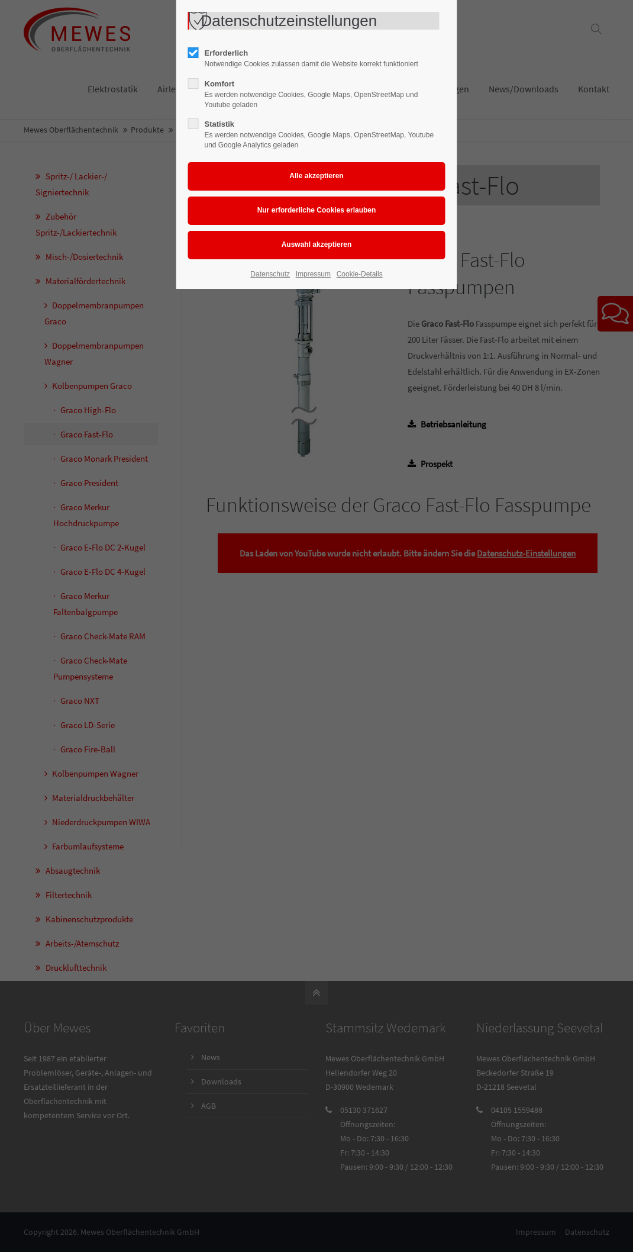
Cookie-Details (360, 274)
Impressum (313, 274)
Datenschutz (270, 274)
